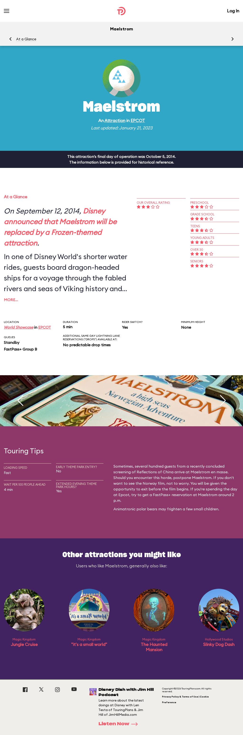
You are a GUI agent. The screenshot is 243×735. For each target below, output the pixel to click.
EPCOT (138, 120)
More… (11, 299)
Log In (233, 11)
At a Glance (26, 39)
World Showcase (18, 327)
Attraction (114, 120)
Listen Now (119, 724)
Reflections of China (155, 471)
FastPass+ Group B (20, 349)
